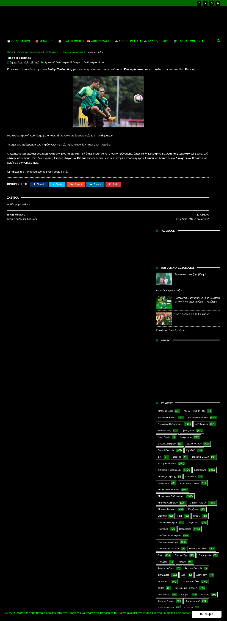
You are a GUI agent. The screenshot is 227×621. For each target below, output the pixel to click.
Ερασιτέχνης (200, 293)
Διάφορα (177, 279)
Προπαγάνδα (204, 378)
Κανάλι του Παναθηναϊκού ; (171, 153)
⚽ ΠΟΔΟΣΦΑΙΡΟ (18, 41)
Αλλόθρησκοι (201, 247)
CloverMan (163, 437)
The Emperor (164, 456)
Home (10, 52)
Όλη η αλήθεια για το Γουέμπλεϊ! (192, 137)
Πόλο (160, 378)
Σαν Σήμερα (163, 397)
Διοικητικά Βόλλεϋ (200, 279)
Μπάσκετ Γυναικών (167, 332)
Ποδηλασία (163, 352)
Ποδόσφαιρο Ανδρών (73, 52)
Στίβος (161, 411)
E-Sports (183, 437)
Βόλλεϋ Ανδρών (194, 266)
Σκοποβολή (201, 397)
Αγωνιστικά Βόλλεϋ (167, 240)
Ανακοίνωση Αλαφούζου (169, 113)
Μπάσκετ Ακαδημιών (168, 325)
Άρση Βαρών (164, 260)
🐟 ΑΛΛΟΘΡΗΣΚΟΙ (156, 41)
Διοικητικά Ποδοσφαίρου (169, 293)
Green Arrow (204, 437)
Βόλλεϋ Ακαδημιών (167, 266)
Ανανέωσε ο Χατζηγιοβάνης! (190, 97)
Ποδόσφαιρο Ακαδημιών (169, 358)
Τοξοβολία (185, 417)
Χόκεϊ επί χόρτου (166, 430)
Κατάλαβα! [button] (207, 613)
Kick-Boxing (185, 443)
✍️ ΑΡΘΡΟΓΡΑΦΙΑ (127, 41)
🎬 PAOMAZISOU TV (187, 41)
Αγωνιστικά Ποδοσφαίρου (30, 52)
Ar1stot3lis (188, 430)
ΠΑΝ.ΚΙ (196, 338)
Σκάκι (184, 397)
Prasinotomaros (193, 450)
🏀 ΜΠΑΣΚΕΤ (44, 41)
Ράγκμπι (182, 384)
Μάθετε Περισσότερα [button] (19, 615)
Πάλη (180, 338)
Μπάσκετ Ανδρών (198, 325)
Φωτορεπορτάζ (192, 424)
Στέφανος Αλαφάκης (190, 404)
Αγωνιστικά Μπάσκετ (198, 240)
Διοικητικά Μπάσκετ (167, 286)
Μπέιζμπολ (193, 332)
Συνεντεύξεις (164, 417)
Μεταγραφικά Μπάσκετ (169, 312)
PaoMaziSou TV (165, 450)
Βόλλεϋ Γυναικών (166, 273)
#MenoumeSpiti (165, 234)
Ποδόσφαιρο (52, 52)
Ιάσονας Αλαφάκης (167, 299)
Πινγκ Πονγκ (194, 345)
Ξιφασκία (162, 338)
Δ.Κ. (160, 279)
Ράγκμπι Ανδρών (166, 391)
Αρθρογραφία (188, 253)
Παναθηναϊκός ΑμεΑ (167, 345)
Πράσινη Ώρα (181, 378)
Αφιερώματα (186, 260)
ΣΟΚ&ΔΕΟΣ (164, 404)
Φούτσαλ (205, 417)
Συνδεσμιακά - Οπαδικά (186, 411)
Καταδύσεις (190, 299)
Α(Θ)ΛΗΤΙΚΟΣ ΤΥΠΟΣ (194, 234)
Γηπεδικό (190, 273)
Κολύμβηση (163, 306)
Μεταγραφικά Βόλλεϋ (190, 306)
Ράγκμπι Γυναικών (193, 391)
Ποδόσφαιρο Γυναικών (168, 371)
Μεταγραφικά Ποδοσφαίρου (171, 319)
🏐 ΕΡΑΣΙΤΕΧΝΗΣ (70, 41)
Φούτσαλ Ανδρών (166, 424)
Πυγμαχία (162, 384)
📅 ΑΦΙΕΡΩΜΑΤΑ (98, 41)
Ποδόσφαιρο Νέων (198, 371)
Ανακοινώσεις (164, 253)
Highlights (162, 443)
